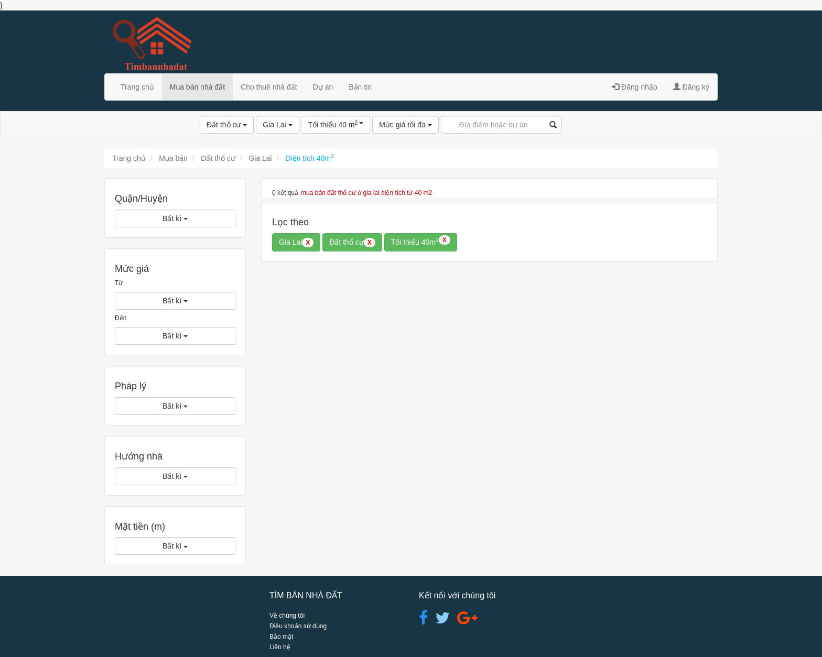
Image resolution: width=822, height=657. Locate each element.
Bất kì (175, 218)
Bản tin (360, 87)
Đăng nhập (634, 87)
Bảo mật (281, 636)
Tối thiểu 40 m (335, 124)
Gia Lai (277, 125)
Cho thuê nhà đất (269, 87)
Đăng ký (691, 87)
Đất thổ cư (227, 125)
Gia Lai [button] (296, 242)
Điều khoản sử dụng (298, 626)
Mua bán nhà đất (197, 87)
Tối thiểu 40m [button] (420, 241)
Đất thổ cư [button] (352, 242)
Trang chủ (137, 87)
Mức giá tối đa (405, 125)
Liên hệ (279, 647)
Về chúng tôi (287, 615)
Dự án (323, 87)
